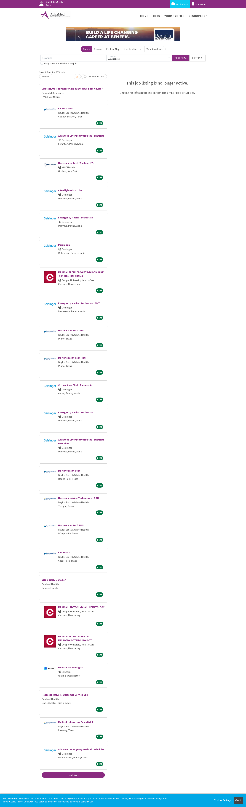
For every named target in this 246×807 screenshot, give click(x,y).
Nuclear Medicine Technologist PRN (78, 497)
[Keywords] (73, 58)
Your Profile (174, 16)
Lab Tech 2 (64, 552)
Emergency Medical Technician (75, 217)
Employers (199, 4)
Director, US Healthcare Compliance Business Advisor (72, 88)
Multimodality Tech (69, 470)
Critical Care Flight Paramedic (75, 385)
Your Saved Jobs (155, 49)
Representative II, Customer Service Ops (65, 694)
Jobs (156, 16)
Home (144, 16)
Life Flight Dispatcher (70, 190)
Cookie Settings (222, 800)
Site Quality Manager (54, 579)
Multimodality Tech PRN (72, 357)
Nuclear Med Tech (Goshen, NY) (76, 163)
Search (86, 49)
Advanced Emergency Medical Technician (81, 135)
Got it (238, 800)
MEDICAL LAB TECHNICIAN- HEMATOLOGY (81, 607)
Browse (98, 49)
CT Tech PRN (65, 108)
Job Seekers (179, 4)
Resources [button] (197, 16)
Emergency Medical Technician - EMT (79, 303)
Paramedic (64, 244)
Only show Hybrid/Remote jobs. (61, 63)
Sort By (45, 76)
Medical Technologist (70, 667)
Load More (73, 775)
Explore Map (113, 49)
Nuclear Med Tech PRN (71, 330)
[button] (198, 58)
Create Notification (94, 76)
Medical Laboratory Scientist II (75, 722)
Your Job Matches (133, 49)
